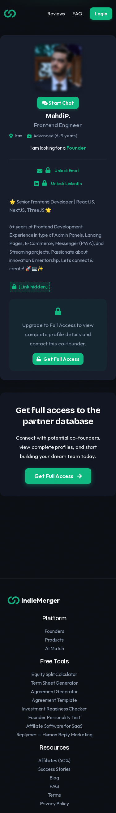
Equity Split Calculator (54, 674)
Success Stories (54, 769)
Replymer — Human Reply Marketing (54, 734)
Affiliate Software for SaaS (54, 726)
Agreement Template (54, 700)
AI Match (54, 648)
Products (54, 640)
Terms (54, 795)
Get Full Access (58, 359)
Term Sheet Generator (54, 683)
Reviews (56, 13)
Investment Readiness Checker (54, 709)
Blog (54, 778)
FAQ (77, 13)
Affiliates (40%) (54, 760)
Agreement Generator (54, 691)
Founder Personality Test (54, 717)
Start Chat (58, 103)
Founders (54, 631)
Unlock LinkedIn (62, 183)
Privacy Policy (54, 803)
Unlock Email (62, 170)
